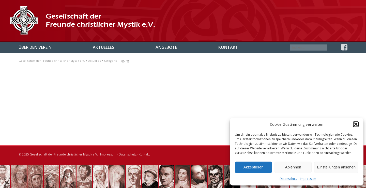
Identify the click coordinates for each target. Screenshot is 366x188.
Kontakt (228, 47)
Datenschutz (288, 179)
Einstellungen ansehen (336, 167)
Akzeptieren (253, 167)
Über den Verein (35, 47)
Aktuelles (103, 47)
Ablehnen (293, 167)
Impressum (308, 179)
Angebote (166, 47)
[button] (355, 124)
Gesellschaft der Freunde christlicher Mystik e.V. (52, 60)
